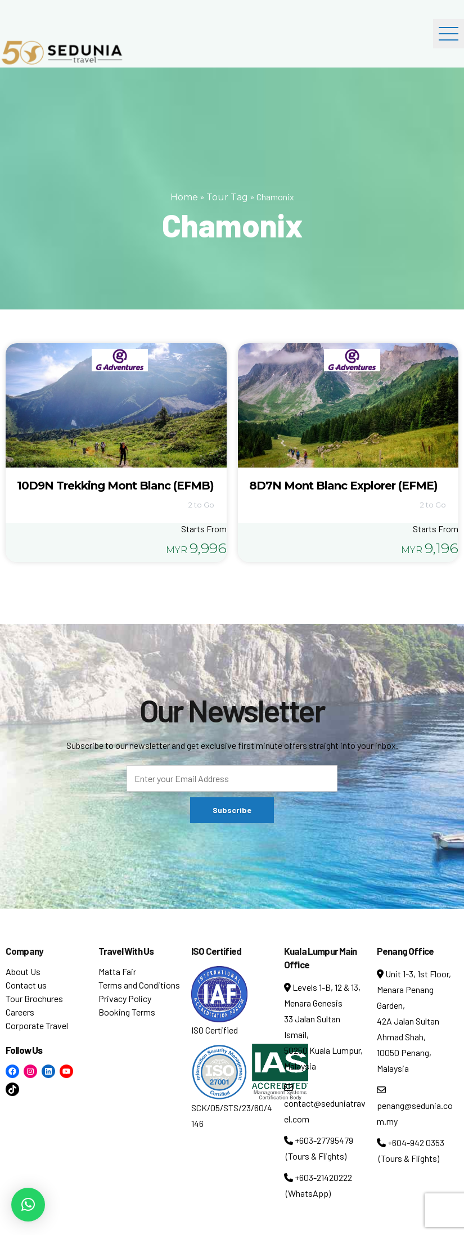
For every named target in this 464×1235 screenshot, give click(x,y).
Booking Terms (126, 1012)
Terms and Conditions (139, 985)
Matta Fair (117, 971)
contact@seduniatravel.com (325, 1103)
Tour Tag (227, 197)
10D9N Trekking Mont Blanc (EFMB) (115, 485)
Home (184, 197)
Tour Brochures (34, 998)
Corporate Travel (37, 1025)
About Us (23, 971)
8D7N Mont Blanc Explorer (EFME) (343, 485)
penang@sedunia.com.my (415, 1105)
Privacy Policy (124, 998)
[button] (28, 1204)
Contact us (26, 985)
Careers (20, 1012)
